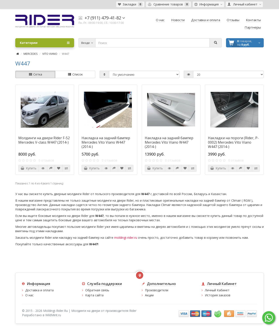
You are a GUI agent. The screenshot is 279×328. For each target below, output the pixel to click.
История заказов (217, 295)
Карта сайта (94, 295)
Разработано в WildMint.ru (41, 315)
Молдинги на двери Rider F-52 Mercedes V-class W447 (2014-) (44, 140)
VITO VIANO (49, 54)
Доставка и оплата (39, 290)
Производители (156, 290)
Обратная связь (97, 290)
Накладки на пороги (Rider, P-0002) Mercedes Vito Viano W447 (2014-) (233, 142)
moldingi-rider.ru (125, 237)
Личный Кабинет (217, 290)
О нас (29, 295)
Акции (149, 295)
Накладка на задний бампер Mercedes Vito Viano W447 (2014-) (106, 142)
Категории (45, 43)
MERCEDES (31, 54)
